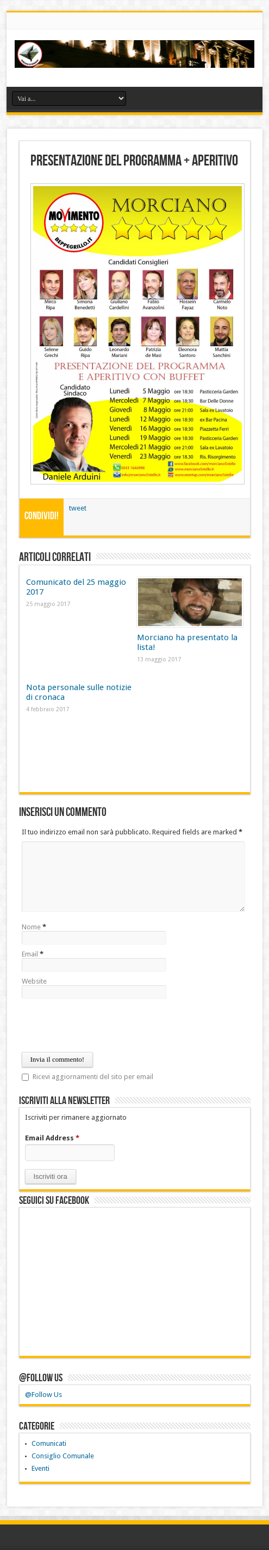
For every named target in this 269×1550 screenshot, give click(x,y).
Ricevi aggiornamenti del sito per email (93, 1077)
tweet (77, 508)
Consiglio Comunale (63, 1456)
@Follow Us (40, 1378)
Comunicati (49, 1443)
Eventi (40, 1468)
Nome (31, 927)
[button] (50, 1176)
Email (30, 954)
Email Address (52, 1138)
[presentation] (104, 1025)
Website (34, 981)
